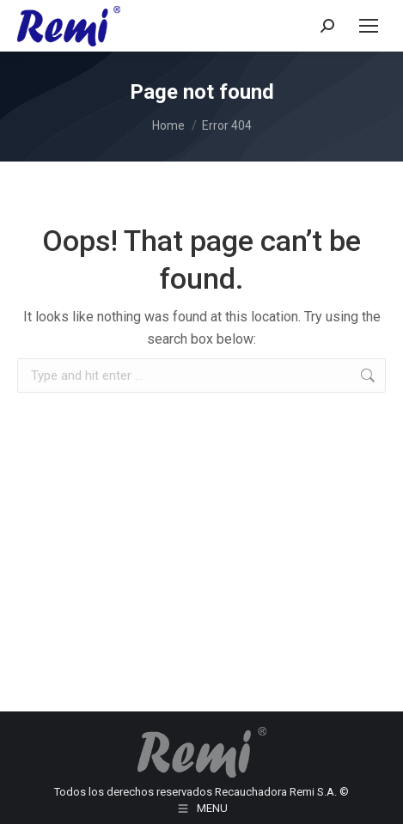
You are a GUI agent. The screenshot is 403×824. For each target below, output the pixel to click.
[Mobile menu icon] (368, 26)
